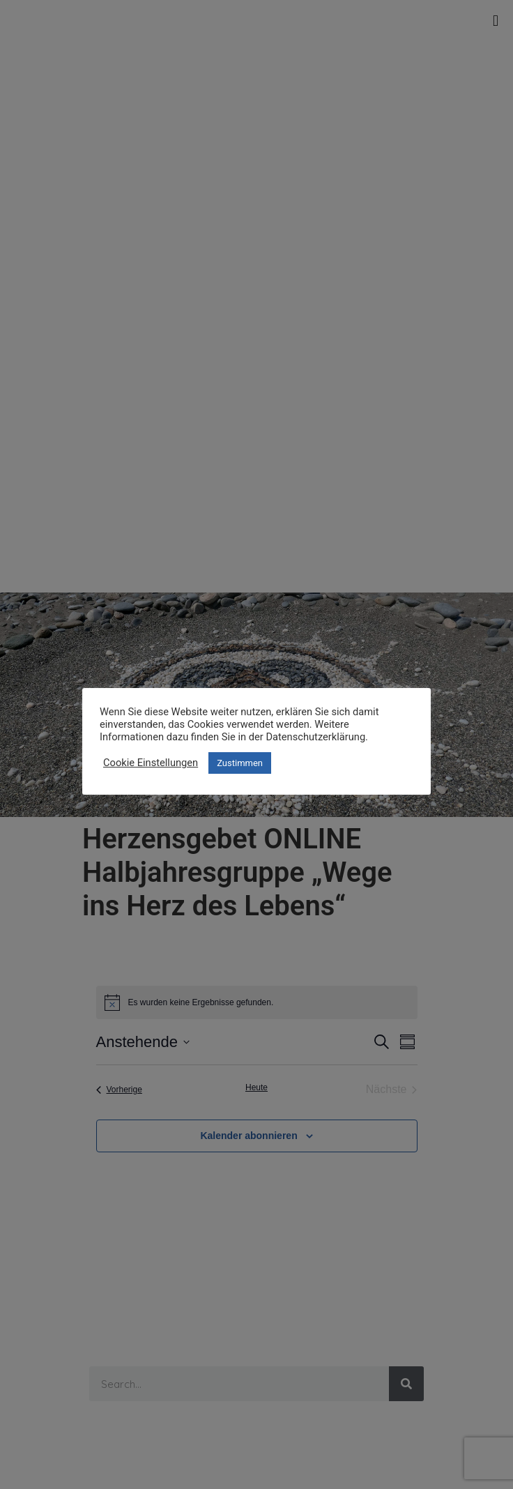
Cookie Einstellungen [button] (150, 762)
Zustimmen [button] (240, 763)
